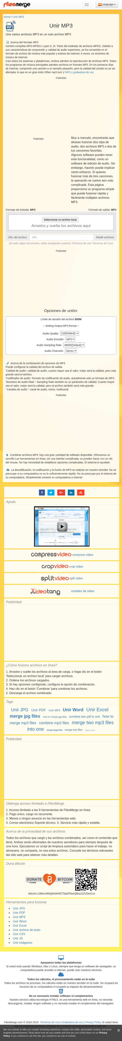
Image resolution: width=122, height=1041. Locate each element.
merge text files (74, 729)
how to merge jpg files (55, 716)
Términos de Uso (102, 243)
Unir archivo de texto (26, 930)
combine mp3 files (54, 723)
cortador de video (61, 591)
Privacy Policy (93, 1022)
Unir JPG (19, 709)
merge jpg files (25, 716)
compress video (61, 554)
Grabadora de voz (72, 1022)
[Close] (118, 1030)
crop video (61, 566)
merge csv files (90, 730)
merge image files (54, 730)
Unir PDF (38, 710)
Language (107, 4)
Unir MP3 (18, 16)
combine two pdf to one (84, 716)
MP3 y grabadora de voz (78, 72)
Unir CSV (19, 934)
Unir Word (73, 709)
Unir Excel (97, 709)
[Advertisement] (61, 107)
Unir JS (18, 938)
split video (61, 578)
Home (7, 16)
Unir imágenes (22, 942)
